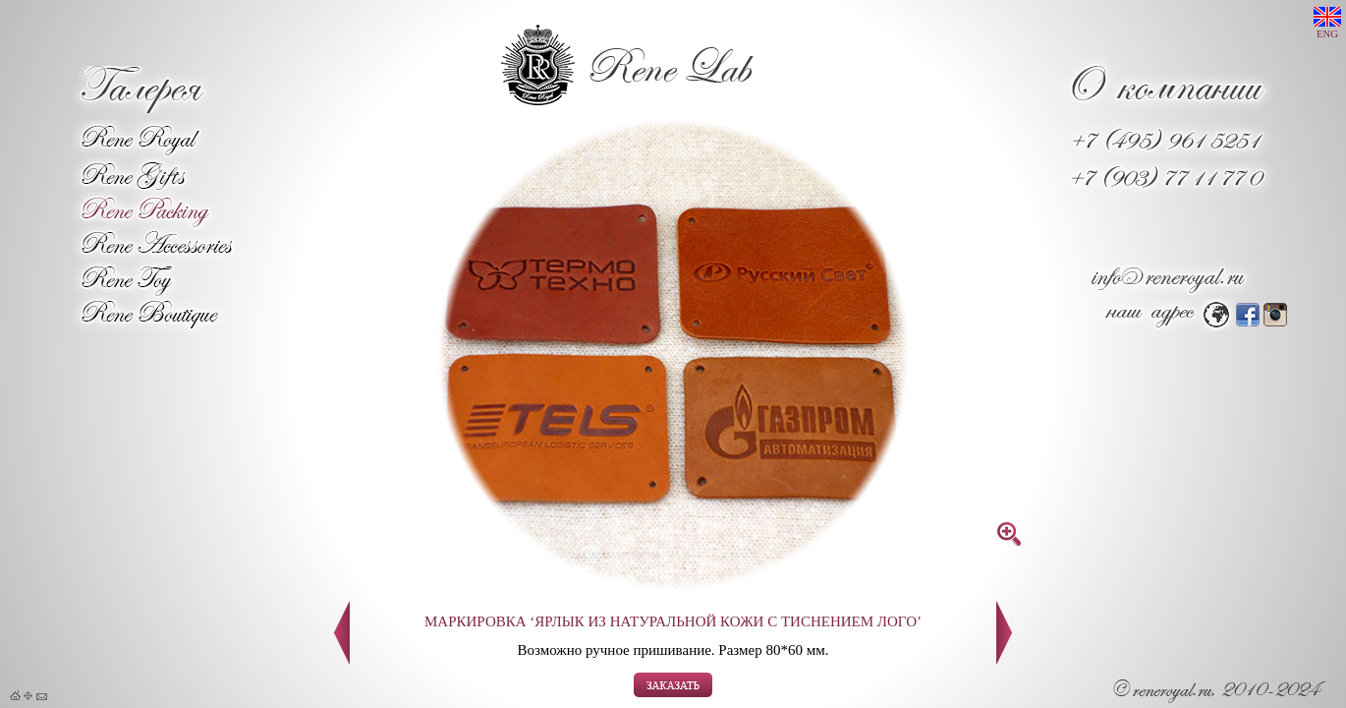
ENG (1327, 23)
